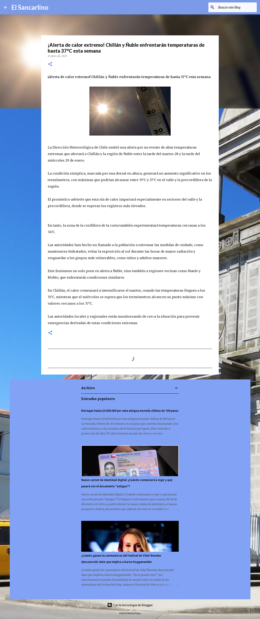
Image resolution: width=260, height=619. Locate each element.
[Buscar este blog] (235, 7)
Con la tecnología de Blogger (130, 605)
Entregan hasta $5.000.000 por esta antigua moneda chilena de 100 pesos (129, 410)
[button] (50, 64)
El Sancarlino (29, 7)
